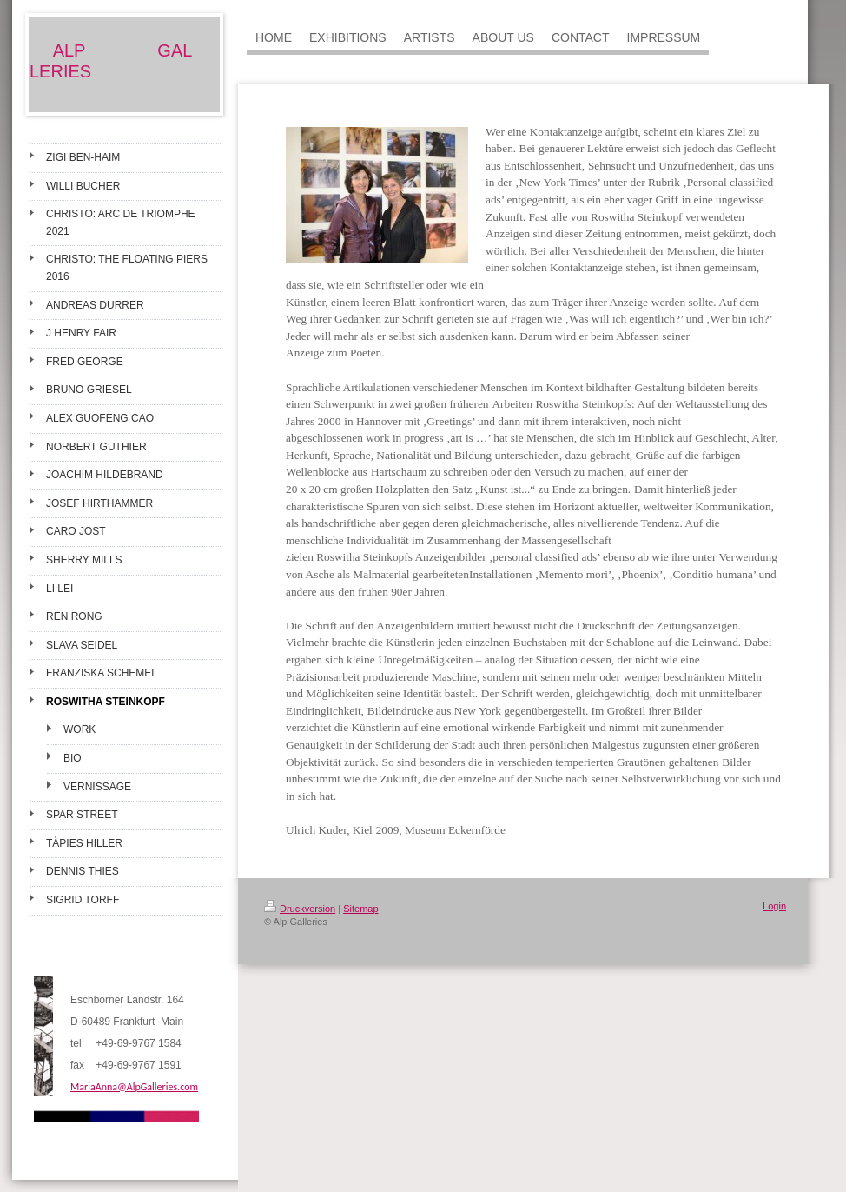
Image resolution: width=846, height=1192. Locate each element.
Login (774, 906)
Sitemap (360, 908)
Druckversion (299, 908)
